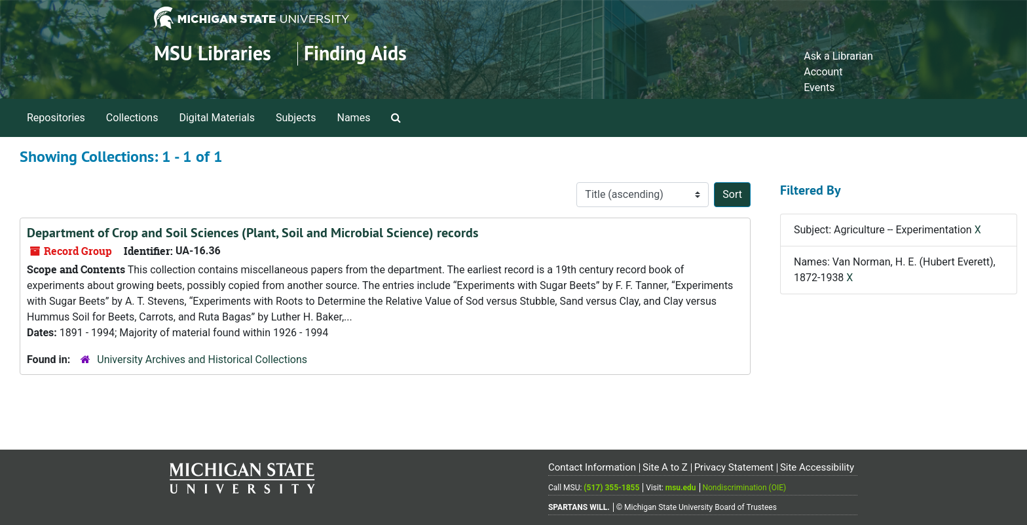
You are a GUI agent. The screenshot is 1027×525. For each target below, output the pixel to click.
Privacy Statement (734, 467)
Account (823, 72)
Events (819, 87)
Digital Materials (217, 117)
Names (354, 117)
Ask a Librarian (838, 56)
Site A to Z (665, 467)
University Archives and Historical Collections (202, 359)
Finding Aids (355, 53)
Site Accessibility (817, 467)
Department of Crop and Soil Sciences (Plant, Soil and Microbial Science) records (252, 232)
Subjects (296, 117)
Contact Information (592, 467)
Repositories (56, 117)
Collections (132, 117)
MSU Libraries (212, 53)
